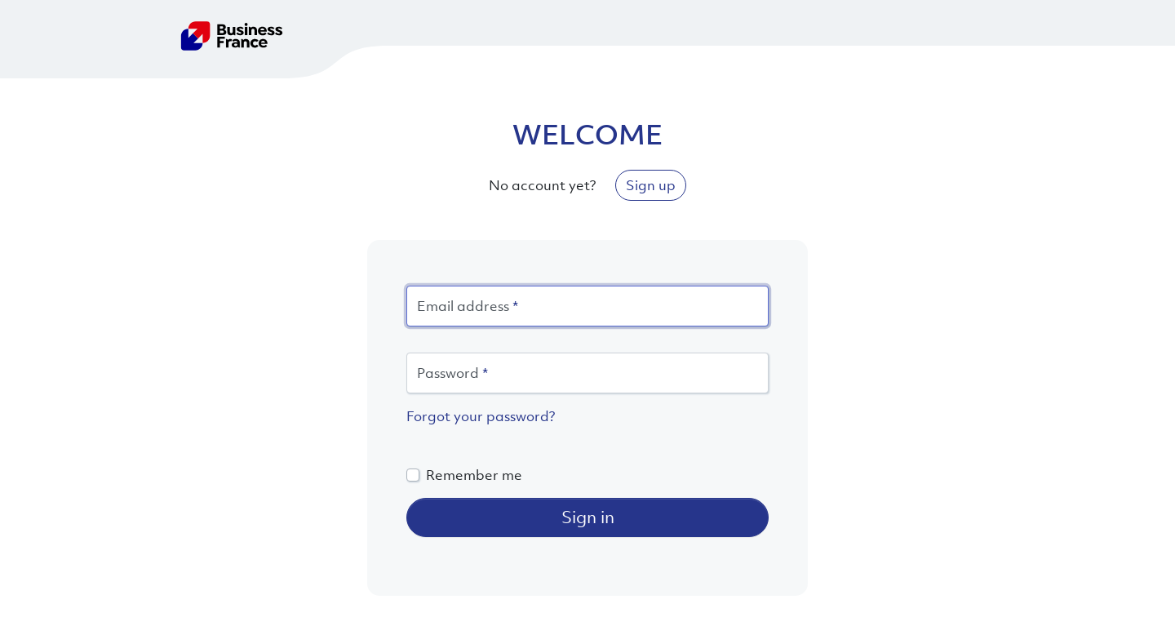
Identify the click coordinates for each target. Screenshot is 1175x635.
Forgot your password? (480, 416)
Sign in (587, 517)
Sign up (651, 185)
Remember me (474, 475)
